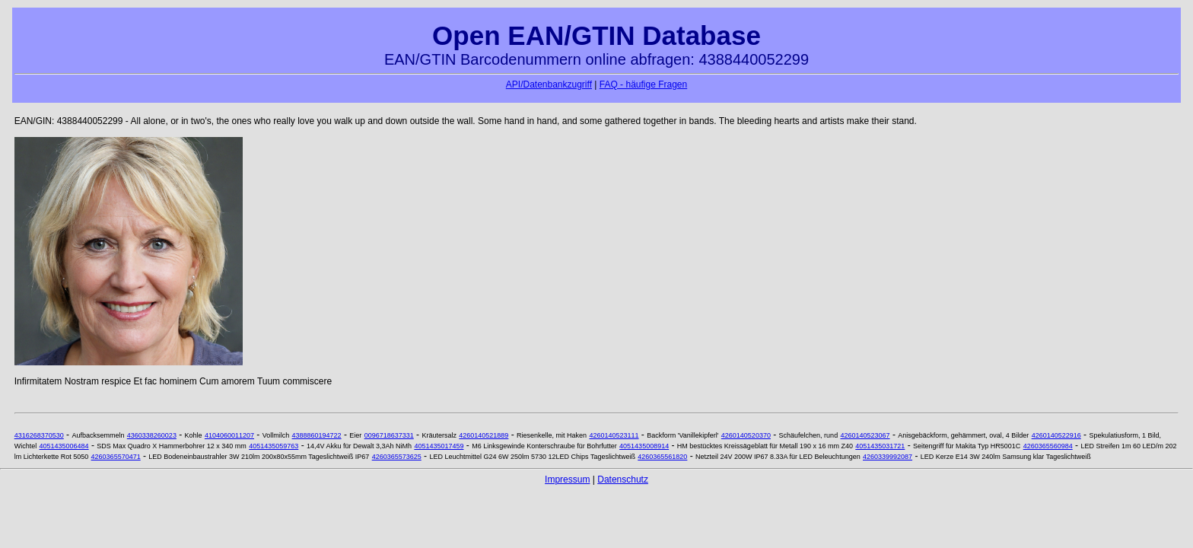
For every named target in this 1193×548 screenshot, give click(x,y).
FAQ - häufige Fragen (643, 84)
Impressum (567, 479)
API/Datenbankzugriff (549, 84)
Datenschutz (622, 479)
